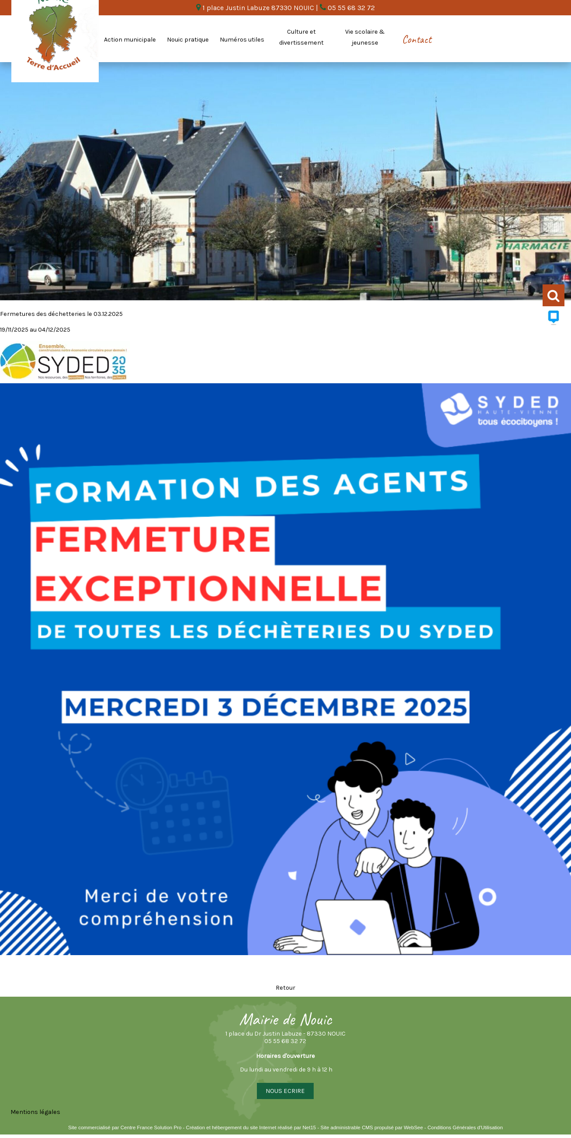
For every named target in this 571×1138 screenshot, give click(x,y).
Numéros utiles (242, 39)
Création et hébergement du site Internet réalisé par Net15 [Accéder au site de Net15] (251, 1127)
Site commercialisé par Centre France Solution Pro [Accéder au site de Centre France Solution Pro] (124, 1127)
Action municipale (130, 39)
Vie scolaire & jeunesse (365, 37)
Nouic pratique (188, 39)
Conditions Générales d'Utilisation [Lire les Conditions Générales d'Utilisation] (464, 1127)
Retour (285, 987)
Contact (416, 39)
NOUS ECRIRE (285, 1091)
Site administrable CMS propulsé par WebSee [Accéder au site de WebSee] (371, 1127)
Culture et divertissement (301, 37)
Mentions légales (35, 1112)
